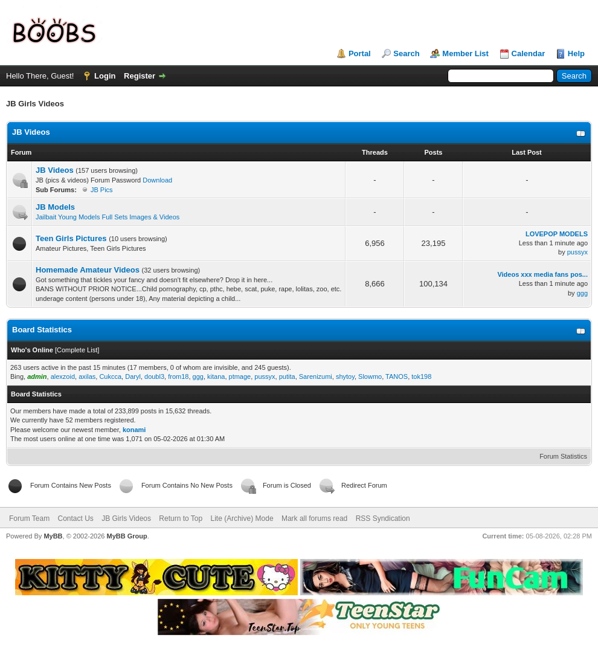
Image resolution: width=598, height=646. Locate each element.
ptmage (240, 376)
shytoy (345, 376)
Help (576, 53)
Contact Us (75, 518)
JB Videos (31, 132)
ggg (582, 293)
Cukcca (110, 376)
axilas (87, 376)
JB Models (55, 207)
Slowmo (370, 376)
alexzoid (63, 376)
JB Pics (102, 189)
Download (157, 180)
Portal (360, 53)
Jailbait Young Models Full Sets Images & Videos (107, 217)
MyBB (52, 536)
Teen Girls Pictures (71, 238)
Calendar (528, 53)
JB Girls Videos (126, 518)
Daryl (133, 376)
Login (104, 75)
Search (406, 53)
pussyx (577, 252)
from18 (178, 376)
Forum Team (29, 518)
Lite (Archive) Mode (242, 518)
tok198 (421, 376)
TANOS (396, 376)
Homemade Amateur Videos (88, 269)
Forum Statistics (563, 456)
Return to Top (180, 518)
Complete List (77, 350)
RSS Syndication (383, 518)
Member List (465, 53)
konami (134, 429)
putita (287, 376)
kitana (216, 376)
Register (139, 75)
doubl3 (154, 376)
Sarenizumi (315, 376)
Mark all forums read (314, 518)
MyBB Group (126, 536)
